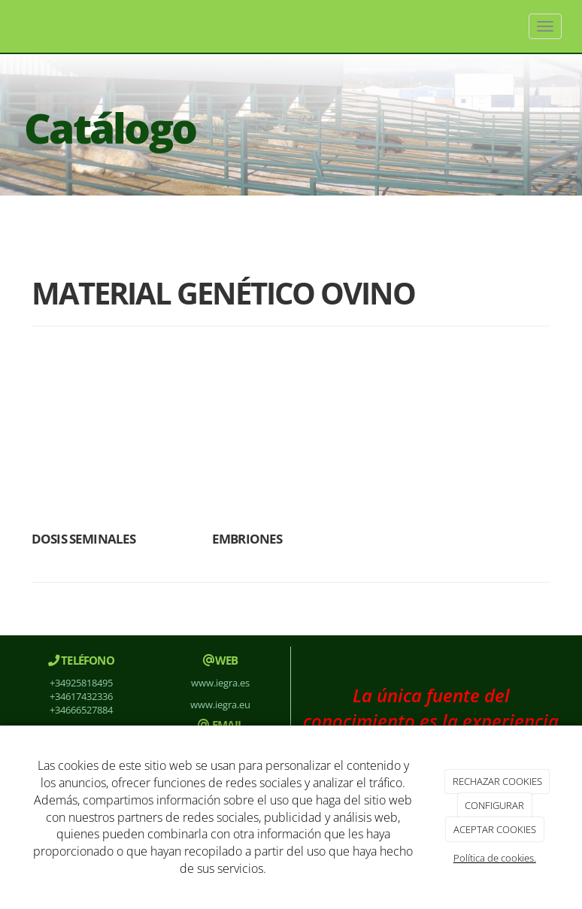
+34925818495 (81, 682)
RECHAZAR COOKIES (497, 781)
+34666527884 (81, 710)
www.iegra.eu (220, 704)
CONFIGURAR (494, 805)
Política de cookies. (494, 858)
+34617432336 (81, 696)
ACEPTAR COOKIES (494, 829)
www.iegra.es (220, 682)
